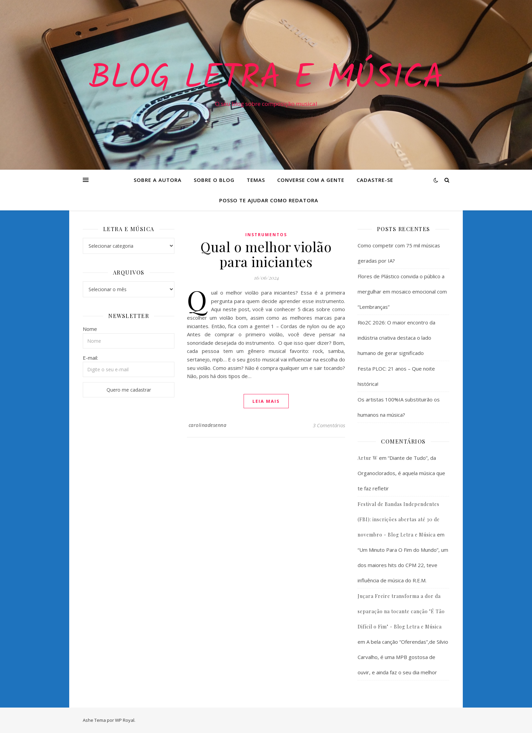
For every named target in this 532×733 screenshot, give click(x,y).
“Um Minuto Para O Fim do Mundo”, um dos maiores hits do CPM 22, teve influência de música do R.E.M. (403, 565)
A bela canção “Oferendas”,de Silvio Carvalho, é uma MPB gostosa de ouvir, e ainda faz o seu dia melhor (403, 657)
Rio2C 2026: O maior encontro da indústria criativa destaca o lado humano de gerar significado (396, 337)
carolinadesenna (208, 425)
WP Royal (124, 720)
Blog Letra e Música (266, 79)
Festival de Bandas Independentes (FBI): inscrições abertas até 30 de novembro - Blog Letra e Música (399, 519)
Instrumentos (266, 235)
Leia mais (266, 401)
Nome (90, 328)
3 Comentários (329, 425)
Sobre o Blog (214, 179)
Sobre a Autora (158, 179)
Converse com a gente (310, 179)
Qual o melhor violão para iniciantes (266, 254)
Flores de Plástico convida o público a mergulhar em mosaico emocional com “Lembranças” (402, 291)
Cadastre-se (375, 179)
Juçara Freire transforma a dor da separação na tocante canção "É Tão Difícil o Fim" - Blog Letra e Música (401, 611)
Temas (256, 179)
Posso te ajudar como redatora (268, 200)
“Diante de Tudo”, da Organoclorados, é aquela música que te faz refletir (401, 473)
